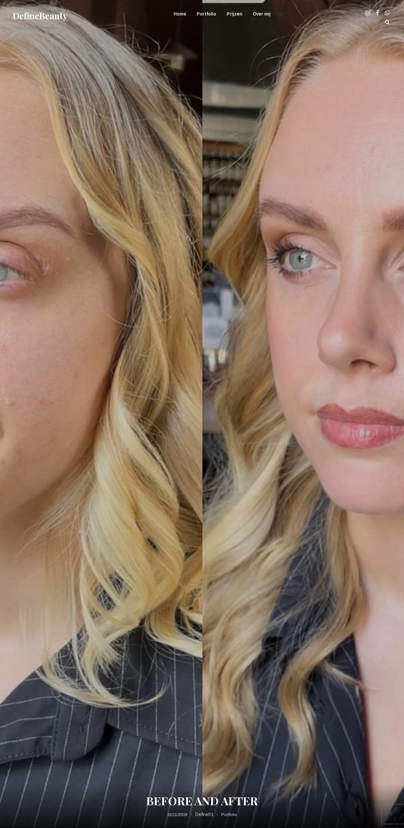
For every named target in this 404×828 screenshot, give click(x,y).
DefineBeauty (40, 15)
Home (180, 14)
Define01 (204, 814)
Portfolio (206, 14)
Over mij (261, 14)
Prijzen (234, 14)
